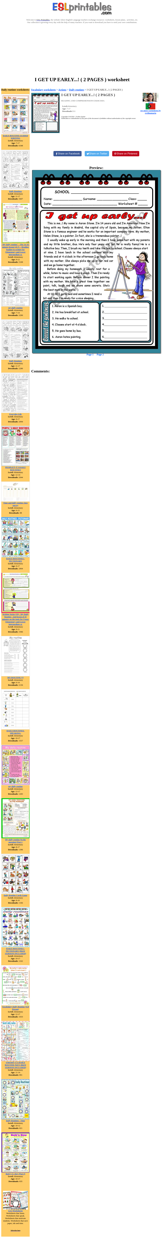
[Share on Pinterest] (125, 153)
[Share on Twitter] (97, 153)
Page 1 (90, 354)
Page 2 (100, 354)
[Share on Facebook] (67, 153)
